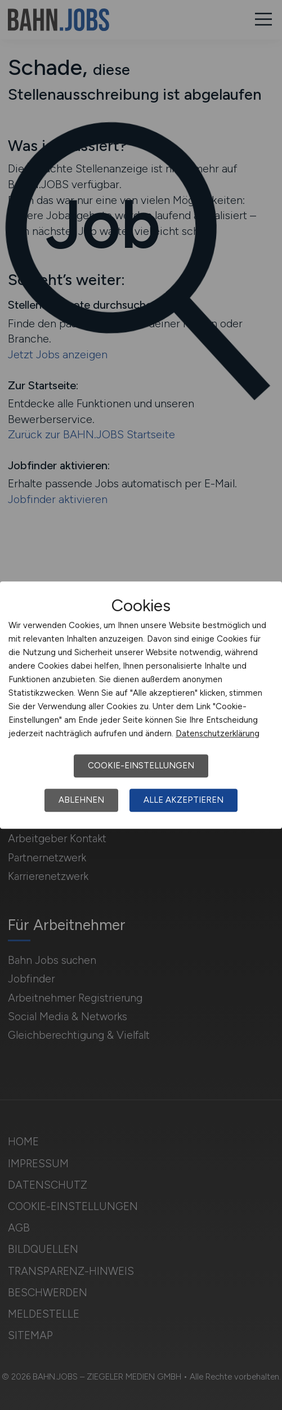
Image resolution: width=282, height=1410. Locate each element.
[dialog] (141, 705)
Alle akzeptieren (183, 800)
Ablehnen (81, 800)
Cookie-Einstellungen (141, 765)
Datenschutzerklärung (217, 733)
